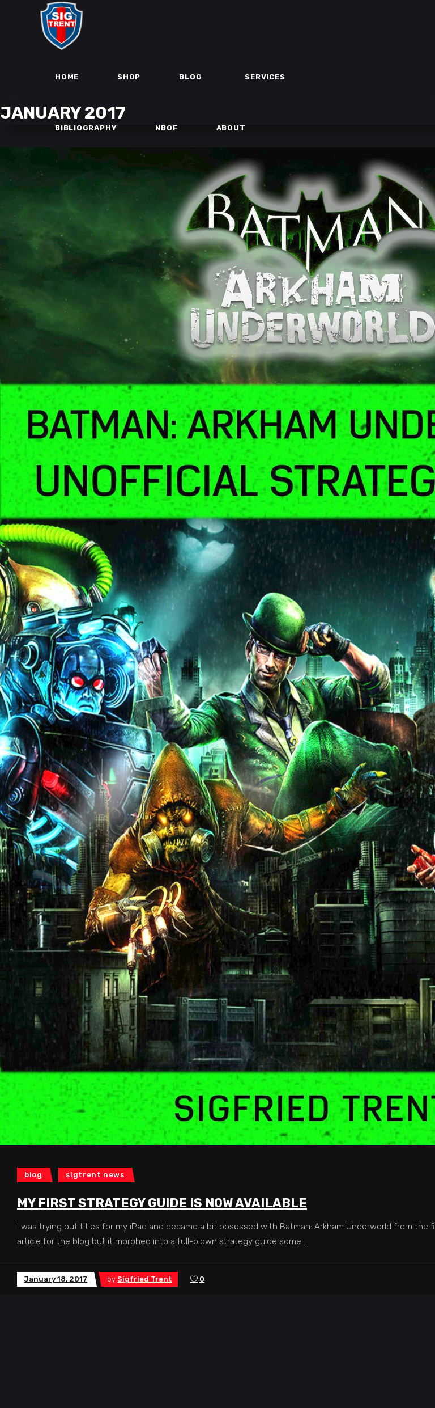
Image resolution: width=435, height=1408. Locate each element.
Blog (33, 1174)
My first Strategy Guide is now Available (162, 1203)
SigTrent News (95, 1174)
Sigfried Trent (144, 1279)
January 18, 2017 (55, 1279)
